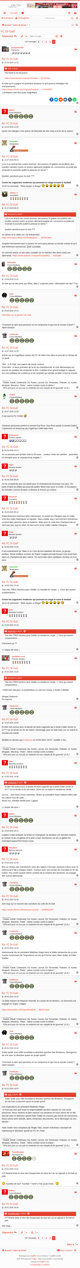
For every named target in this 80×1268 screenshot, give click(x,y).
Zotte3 (12, 395)
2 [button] (46, 41)
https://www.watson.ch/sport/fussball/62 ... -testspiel (36, 255)
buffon (11, 110)
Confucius (14, 334)
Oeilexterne (14, 435)
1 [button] (42, 41)
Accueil (13, 12)
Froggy (34, 1259)
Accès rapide (5, 13)
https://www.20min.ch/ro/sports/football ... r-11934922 (27, 89)
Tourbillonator (18, 1152)
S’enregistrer (23, 18)
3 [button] (50, 41)
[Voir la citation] (24, 631)
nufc (11, 294)
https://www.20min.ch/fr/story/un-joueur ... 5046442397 (28, 909)
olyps (11, 465)
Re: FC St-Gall (10, 59)
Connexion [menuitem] (70, 13)
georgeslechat (17, 48)
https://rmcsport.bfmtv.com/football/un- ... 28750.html (27, 237)
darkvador (11, 262)
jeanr (11, 610)
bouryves (14, 141)
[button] (38, 42)
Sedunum (13, 497)
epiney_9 (14, 193)
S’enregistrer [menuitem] (76, 13)
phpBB (32, 1256)
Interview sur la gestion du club (16, 315)
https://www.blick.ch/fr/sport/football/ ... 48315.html (25, 1009)
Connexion (8, 18)
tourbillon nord (18, 656)
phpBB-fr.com (44, 1262)
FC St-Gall (8, 31)
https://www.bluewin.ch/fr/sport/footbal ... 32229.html (27, 78)
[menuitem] (76, 25)
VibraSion (13, 848)
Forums (23, 13)
